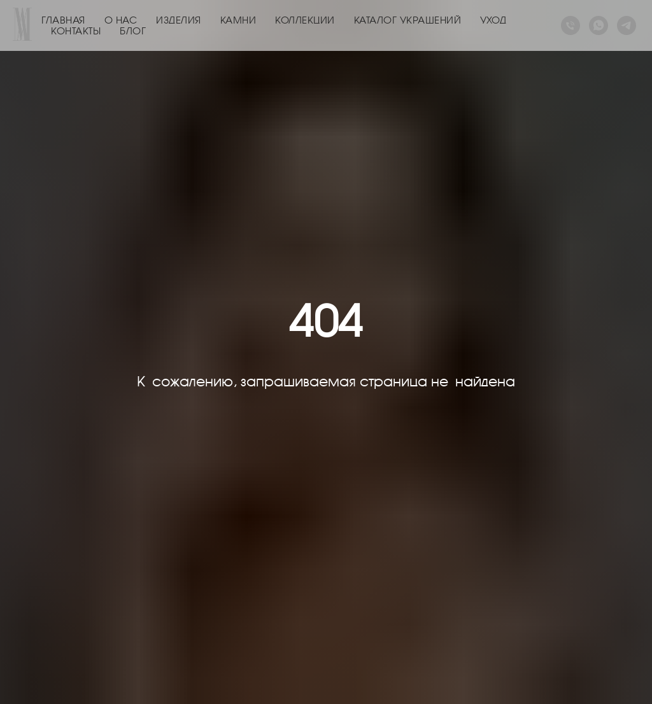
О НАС (121, 20)
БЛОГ (133, 30)
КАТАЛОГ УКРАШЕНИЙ (408, 20)
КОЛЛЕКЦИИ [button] (305, 20)
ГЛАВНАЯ (63, 20)
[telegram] (626, 25)
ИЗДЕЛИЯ (178, 20)
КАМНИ (238, 20)
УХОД (493, 20)
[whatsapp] (598, 25)
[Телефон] (570, 25)
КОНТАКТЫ (76, 30)
